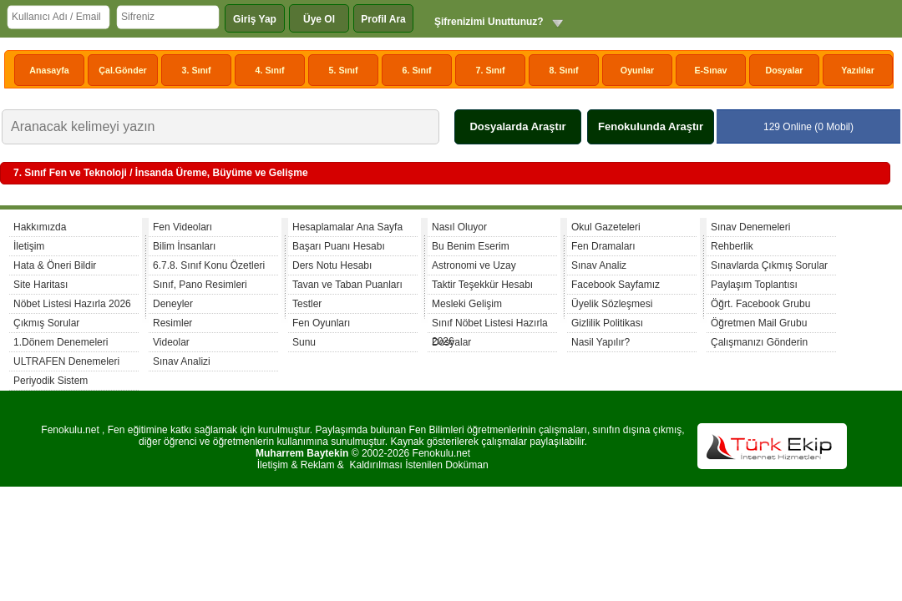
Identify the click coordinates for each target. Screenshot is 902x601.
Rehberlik (732, 246)
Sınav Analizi (181, 361)
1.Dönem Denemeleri (60, 342)
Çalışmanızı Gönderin (759, 342)
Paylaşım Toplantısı (754, 284)
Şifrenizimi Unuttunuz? (489, 22)
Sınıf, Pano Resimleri (200, 284)
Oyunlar (637, 70)
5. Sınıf (343, 70)
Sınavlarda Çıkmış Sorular (769, 265)
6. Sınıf (417, 70)
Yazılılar (857, 70)
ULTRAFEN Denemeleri (66, 361)
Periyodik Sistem (50, 380)
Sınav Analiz (598, 265)
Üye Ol (319, 19)
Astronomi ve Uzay (474, 265)
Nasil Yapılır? (600, 342)
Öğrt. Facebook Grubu (760, 304)
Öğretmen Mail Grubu (759, 323)
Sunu (304, 342)
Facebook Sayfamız (615, 284)
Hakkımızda (39, 227)
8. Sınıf (564, 70)
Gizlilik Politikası (607, 323)
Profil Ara (383, 19)
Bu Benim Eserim (470, 246)
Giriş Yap (254, 19)
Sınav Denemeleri (750, 227)
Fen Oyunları (321, 323)
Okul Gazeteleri (606, 227)
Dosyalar (784, 70)
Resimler (172, 323)
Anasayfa (48, 70)
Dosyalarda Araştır (517, 126)
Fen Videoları (182, 227)
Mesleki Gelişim (467, 304)
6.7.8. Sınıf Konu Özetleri (209, 265)
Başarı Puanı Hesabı (338, 246)
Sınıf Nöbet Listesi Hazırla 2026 (490, 325)
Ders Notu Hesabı (332, 265)
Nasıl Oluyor (459, 227)
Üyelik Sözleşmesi (611, 304)
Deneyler (173, 304)
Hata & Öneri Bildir (54, 265)
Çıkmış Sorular (46, 323)
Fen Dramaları (603, 246)
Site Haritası (40, 284)
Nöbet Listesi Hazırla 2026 (72, 304)
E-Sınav (710, 70)
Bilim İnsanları (184, 246)
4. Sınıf (270, 70)
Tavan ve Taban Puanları (347, 284)
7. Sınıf (490, 70)
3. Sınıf (196, 70)
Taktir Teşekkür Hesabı (482, 284)
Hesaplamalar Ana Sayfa (347, 227)
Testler (307, 304)
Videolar (171, 342)
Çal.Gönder (122, 70)
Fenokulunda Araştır (650, 126)
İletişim (28, 246)
